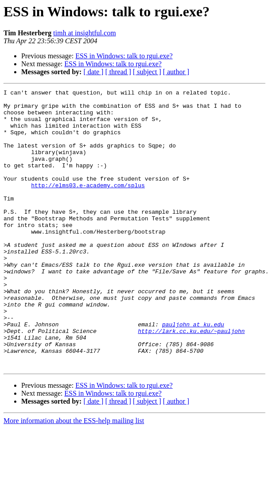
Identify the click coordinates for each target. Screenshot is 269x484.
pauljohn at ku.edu (193, 372)
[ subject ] (147, 72)
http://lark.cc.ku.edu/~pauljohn (191, 380)
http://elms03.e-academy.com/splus (87, 205)
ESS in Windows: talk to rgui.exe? (124, 56)
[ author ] (176, 72)
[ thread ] (118, 72)
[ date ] (93, 72)
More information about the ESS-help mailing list (74, 476)
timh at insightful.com (84, 33)
